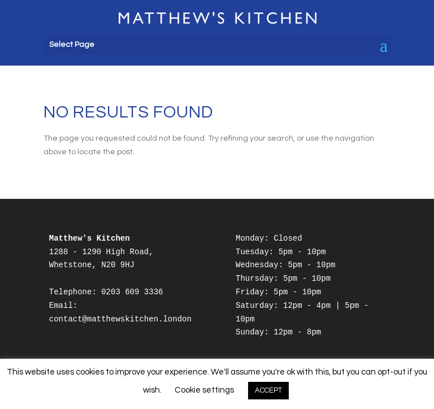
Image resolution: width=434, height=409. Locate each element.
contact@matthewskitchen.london (120, 319)
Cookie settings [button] (204, 390)
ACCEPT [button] (268, 390)
